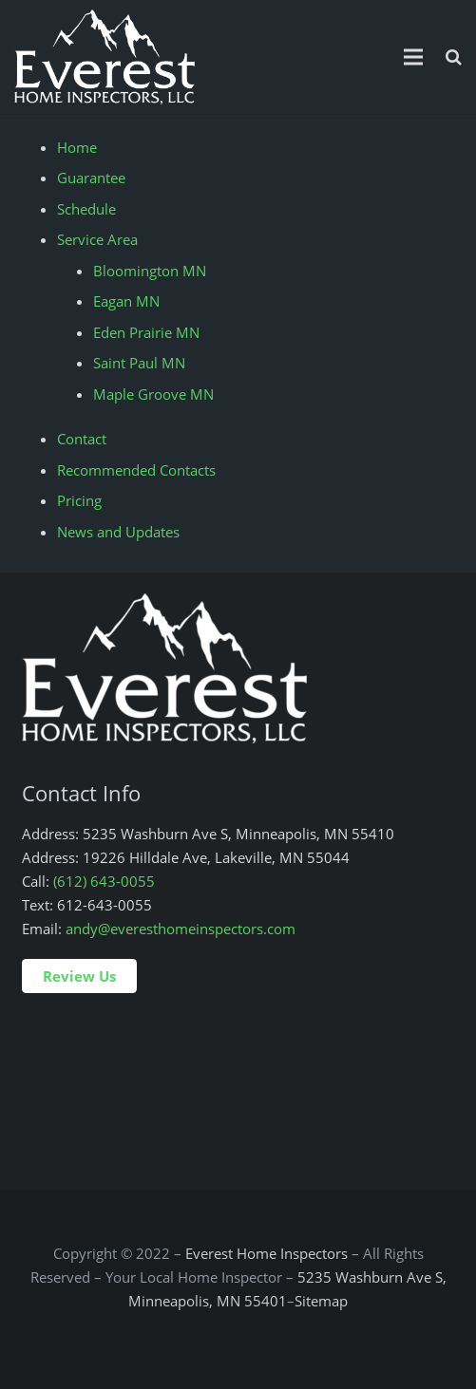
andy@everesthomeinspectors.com (180, 928)
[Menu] (413, 57)
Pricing (79, 500)
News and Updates (118, 531)
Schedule (86, 208)
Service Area (97, 239)
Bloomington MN (149, 270)
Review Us (79, 976)
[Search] (453, 57)
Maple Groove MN (153, 394)
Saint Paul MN (139, 362)
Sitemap (321, 1300)
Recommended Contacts (136, 469)
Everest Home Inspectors (266, 1253)
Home (77, 147)
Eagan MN (126, 300)
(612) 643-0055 (104, 881)
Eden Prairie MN (146, 332)
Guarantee (91, 177)
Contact (81, 438)
